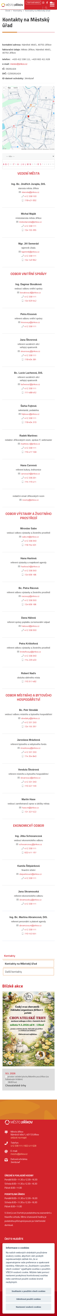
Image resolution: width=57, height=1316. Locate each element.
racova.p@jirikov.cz (28, 596)
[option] (28, 1028)
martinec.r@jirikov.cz (28, 443)
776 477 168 (28, 451)
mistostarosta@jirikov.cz (28, 221)
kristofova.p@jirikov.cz (28, 651)
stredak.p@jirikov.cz (28, 718)
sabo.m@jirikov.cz (28, 536)
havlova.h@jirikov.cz (28, 566)
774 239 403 (28, 659)
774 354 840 (28, 756)
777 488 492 (28, 392)
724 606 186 (28, 574)
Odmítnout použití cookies (28, 1299)
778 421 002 (28, 200)
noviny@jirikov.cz (29, 499)
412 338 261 (28, 477)
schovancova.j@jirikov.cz (28, 844)
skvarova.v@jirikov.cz (28, 777)
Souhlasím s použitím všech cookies (28, 1291)
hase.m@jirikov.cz (28, 807)
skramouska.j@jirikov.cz (28, 899)
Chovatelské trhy (15, 1085)
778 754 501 (28, 544)
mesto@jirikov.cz (18, 64)
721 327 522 (28, 811)
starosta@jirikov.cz (28, 192)
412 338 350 (28, 540)
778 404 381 (28, 359)
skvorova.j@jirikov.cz (28, 351)
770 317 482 (28, 681)
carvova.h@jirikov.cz (28, 473)
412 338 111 (28, 225)
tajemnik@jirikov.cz (28, 251)
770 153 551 (28, 933)
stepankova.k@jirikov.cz (29, 874)
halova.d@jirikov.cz (28, 626)
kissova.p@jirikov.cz (28, 322)
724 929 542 (28, 300)
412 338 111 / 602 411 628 (23, 1145)
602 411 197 (28, 852)
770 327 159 (28, 785)
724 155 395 (28, 230)
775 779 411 (28, 481)
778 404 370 (28, 422)
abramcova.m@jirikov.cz (28, 925)
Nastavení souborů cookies (28, 1307)
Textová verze (33, 2)
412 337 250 (28, 722)
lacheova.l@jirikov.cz (28, 384)
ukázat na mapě (19, 1137)
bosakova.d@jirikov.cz (28, 292)
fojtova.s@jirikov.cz (28, 414)
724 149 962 (28, 259)
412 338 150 (28, 196)
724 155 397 (28, 726)
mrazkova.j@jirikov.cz (28, 748)
